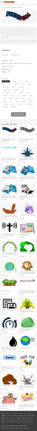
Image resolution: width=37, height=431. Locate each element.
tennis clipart (6, 92)
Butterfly (15, 415)
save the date (6, 89)
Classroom (19, 419)
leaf (10, 84)
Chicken (21, 415)
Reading (23, 419)
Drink (17, 421)
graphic (16, 84)
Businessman (24, 417)
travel (31, 95)
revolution (13, 106)
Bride (13, 417)
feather (5, 95)
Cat (18, 415)
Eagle (33, 415)
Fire (27, 413)
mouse (16, 98)
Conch (21, 413)
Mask (7, 417)
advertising (15, 89)
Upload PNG (26, 428)
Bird (11, 415)
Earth (25, 413)
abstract (29, 84)
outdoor (5, 101)
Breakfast (7, 421)
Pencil (27, 419)
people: (3, 417)
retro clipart (6, 87)
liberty (30, 101)
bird (4, 84)
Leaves (14, 413)
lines (4, 98)
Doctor (29, 417)
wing (17, 101)
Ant (6, 415)
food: (2, 421)
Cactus (18, 413)
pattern (13, 81)
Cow (24, 415)
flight (23, 98)
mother (19, 417)
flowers (14, 92)
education (5, 104)
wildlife (21, 92)
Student (7, 419)
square (26, 81)
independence (30, 104)
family (16, 417)
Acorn (7, 413)
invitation (5, 106)
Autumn (10, 413)
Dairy (11, 421)
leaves (11, 95)
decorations (20, 104)
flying (10, 98)
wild (23, 89)
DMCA (20, 428)
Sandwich (31, 421)
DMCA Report (6, 50)
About (2, 428)
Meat (28, 421)
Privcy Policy (11, 428)
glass (22, 84)
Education (31, 419)
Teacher (11, 419)
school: (3, 419)
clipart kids (21, 87)
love (11, 101)
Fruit (25, 421)
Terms (6, 428)
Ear (32, 417)
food (20, 81)
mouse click (6, 81)
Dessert (14, 421)
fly (17, 95)
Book (15, 419)
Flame (30, 413)
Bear (9, 415)
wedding (24, 95)
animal (13, 87)
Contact (16, 428)
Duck (30, 415)
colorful (23, 101)
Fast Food (21, 421)
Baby (10, 417)
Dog (27, 415)
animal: (3, 415)
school (28, 92)
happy (12, 104)
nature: (3, 413)
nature (29, 98)
